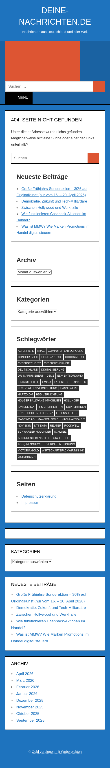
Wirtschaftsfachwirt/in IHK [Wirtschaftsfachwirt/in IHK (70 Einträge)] (63, 450)
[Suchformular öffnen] (42, 61)
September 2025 (30, 720)
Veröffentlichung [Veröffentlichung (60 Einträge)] (60, 444)
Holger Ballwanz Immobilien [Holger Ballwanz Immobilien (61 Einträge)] (39, 400)
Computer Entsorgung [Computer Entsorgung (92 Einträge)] (65, 350)
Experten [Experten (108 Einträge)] (61, 382)
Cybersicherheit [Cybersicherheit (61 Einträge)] (57, 363)
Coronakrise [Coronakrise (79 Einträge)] (75, 357)
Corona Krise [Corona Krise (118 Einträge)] (51, 357)
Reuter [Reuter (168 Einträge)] (55, 425)
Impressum (30, 503)
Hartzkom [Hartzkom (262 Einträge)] (25, 394)
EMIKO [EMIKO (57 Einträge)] (46, 382)
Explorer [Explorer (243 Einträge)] (79, 382)
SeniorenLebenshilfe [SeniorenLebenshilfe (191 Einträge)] (34, 438)
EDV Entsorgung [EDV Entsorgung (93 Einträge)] (70, 375)
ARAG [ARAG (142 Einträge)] (41, 350)
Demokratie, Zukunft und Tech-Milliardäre (54, 201)
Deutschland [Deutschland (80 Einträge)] (28, 369)
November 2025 (30, 707)
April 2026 (25, 674)
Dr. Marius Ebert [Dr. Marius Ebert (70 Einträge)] (31, 375)
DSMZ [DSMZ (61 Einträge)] (50, 375)
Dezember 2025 (30, 700)
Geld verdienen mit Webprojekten (56, 751)
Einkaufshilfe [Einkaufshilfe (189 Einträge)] (28, 382)
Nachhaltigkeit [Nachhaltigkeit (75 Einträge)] (73, 419)
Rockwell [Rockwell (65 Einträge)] (71, 425)
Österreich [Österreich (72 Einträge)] (27, 456)
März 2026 (25, 680)
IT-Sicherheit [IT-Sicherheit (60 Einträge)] (47, 406)
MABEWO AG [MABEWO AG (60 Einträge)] (26, 419)
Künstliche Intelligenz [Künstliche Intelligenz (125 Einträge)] (35, 413)
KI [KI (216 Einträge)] (62, 406)
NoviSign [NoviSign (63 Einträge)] (24, 425)
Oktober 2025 (28, 714)
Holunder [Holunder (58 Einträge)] (71, 400)
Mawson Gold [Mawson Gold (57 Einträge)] (48, 419)
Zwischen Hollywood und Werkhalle (50, 207)
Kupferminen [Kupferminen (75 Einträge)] (76, 406)
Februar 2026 (27, 687)
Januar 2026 (27, 694)
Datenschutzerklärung (39, 496)
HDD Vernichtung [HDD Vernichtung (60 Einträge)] (49, 394)
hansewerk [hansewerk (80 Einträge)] (69, 388)
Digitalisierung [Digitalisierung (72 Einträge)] (53, 369)
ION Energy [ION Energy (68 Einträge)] (26, 406)
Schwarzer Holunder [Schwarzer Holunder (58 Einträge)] (34, 431)
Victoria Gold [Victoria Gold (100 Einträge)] (28, 450)
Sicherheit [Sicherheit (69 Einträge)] (61, 438)
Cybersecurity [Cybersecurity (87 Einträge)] (29, 363)
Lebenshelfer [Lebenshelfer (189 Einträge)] (66, 413)
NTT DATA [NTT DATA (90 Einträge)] (40, 425)
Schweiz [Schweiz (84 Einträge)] (60, 431)
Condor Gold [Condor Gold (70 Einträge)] (28, 357)
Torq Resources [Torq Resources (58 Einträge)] (31, 444)
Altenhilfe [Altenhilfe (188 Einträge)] (26, 350)
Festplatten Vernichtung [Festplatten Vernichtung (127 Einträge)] (37, 388)
